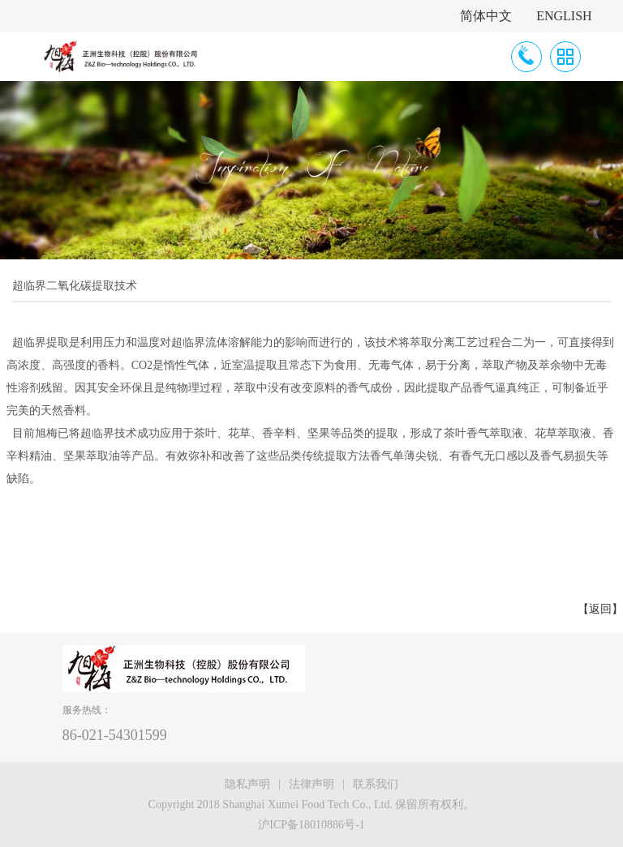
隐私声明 (247, 784)
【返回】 (600, 609)
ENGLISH (563, 16)
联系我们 (375, 784)
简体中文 (486, 16)
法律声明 (311, 784)
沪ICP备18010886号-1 (311, 825)
